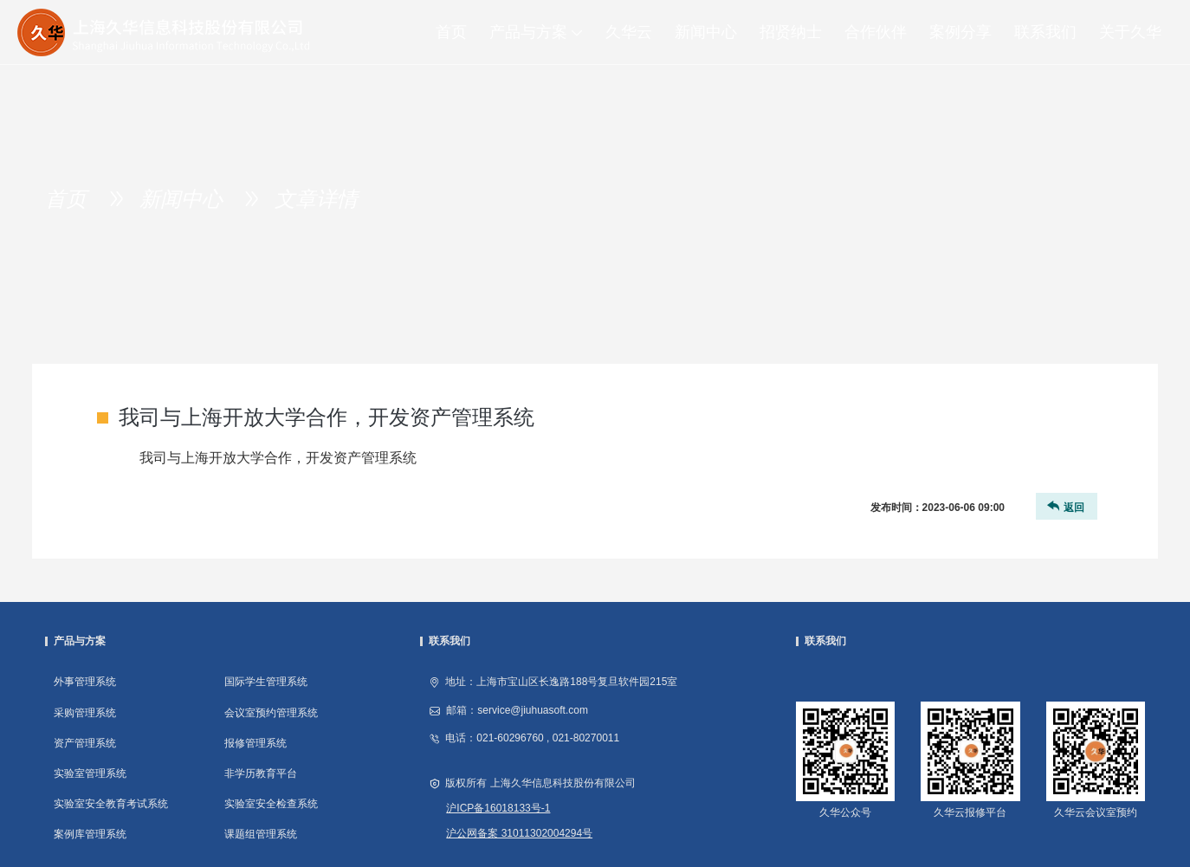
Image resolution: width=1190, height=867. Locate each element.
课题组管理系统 (260, 834)
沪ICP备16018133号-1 (498, 808)
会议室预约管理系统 (271, 713)
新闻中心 (706, 32)
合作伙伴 (875, 32)
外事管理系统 (85, 682)
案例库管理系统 (90, 834)
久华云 (628, 32)
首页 (451, 32)
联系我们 (1045, 32)
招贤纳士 (791, 32)
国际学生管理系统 (265, 682)
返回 (1064, 506)
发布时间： (937, 507)
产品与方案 (541, 32)
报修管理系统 (255, 743)
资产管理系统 (85, 743)
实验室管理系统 (90, 773)
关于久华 (1130, 32)
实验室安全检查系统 (271, 804)
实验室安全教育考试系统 (111, 804)
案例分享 (960, 32)
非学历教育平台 (260, 773)
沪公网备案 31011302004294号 (519, 833)
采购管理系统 (85, 713)
